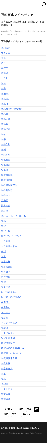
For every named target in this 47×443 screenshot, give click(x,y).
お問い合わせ (35, 428)
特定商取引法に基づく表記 (19, 428)
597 (14, 414)
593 (21, 409)
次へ (25, 414)
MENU (3, 4)
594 (29, 409)
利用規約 (4, 428)
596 (6, 414)
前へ (10, 409)
